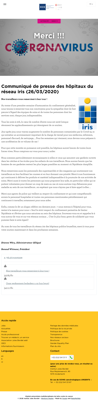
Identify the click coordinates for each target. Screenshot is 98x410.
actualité (44, 21)
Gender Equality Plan (59, 343)
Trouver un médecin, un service (15, 337)
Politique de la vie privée (61, 329)
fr (91, 4)
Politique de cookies (59, 331)
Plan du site (55, 346)
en (2, 356)
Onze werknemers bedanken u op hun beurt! (27, 283)
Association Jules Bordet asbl (14, 340)
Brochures (54, 340)
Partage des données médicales (64, 326)
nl (2, 362)
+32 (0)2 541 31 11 (63, 357)
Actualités (5, 329)
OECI (3, 343)
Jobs (3, 326)
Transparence (56, 334)
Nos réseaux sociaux (59, 337)
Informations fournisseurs (12, 346)
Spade (64, 398)
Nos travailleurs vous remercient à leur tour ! (27, 270)
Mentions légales (47, 398)
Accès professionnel (10, 334)
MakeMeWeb (76, 398)
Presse (4, 331)
